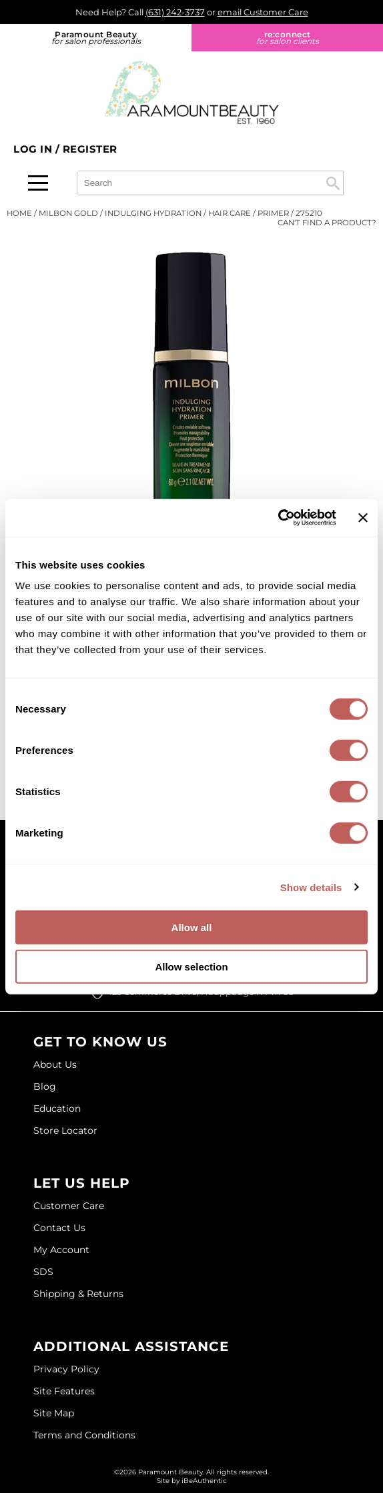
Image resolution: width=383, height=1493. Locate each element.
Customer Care (68, 1206)
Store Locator (65, 1130)
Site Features (64, 1391)
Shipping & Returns (78, 1294)
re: (287, 37)
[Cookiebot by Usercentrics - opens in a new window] (278, 518)
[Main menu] (38, 183)
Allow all (191, 927)
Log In (34, 149)
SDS (43, 1272)
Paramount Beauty (95, 37)
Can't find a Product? (327, 222)
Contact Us (59, 1228)
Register (90, 149)
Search (333, 183)
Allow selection (191, 966)
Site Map (53, 1413)
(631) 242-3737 (175, 12)
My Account (61, 1250)
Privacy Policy (66, 1369)
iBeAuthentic (204, 1480)
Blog (44, 1086)
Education (57, 1108)
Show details (311, 886)
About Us (55, 1064)
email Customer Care (263, 12)
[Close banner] (363, 518)
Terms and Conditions (84, 1435)
